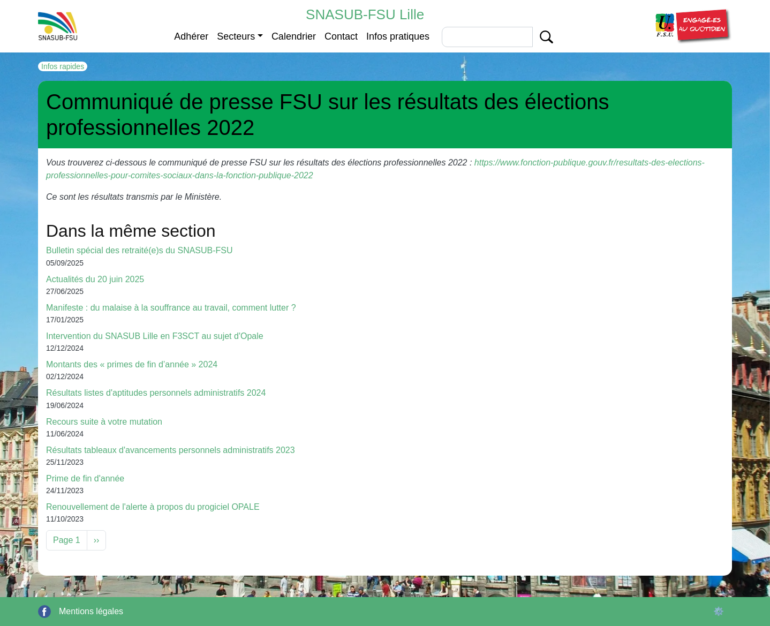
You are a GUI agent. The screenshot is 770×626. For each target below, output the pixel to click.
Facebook (44, 611)
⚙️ (718, 611)
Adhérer (191, 36)
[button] (692, 25)
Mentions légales (91, 611)
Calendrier (293, 36)
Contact (341, 36)
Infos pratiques (397, 36)
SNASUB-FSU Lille (365, 14)
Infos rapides (62, 66)
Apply (546, 37)
